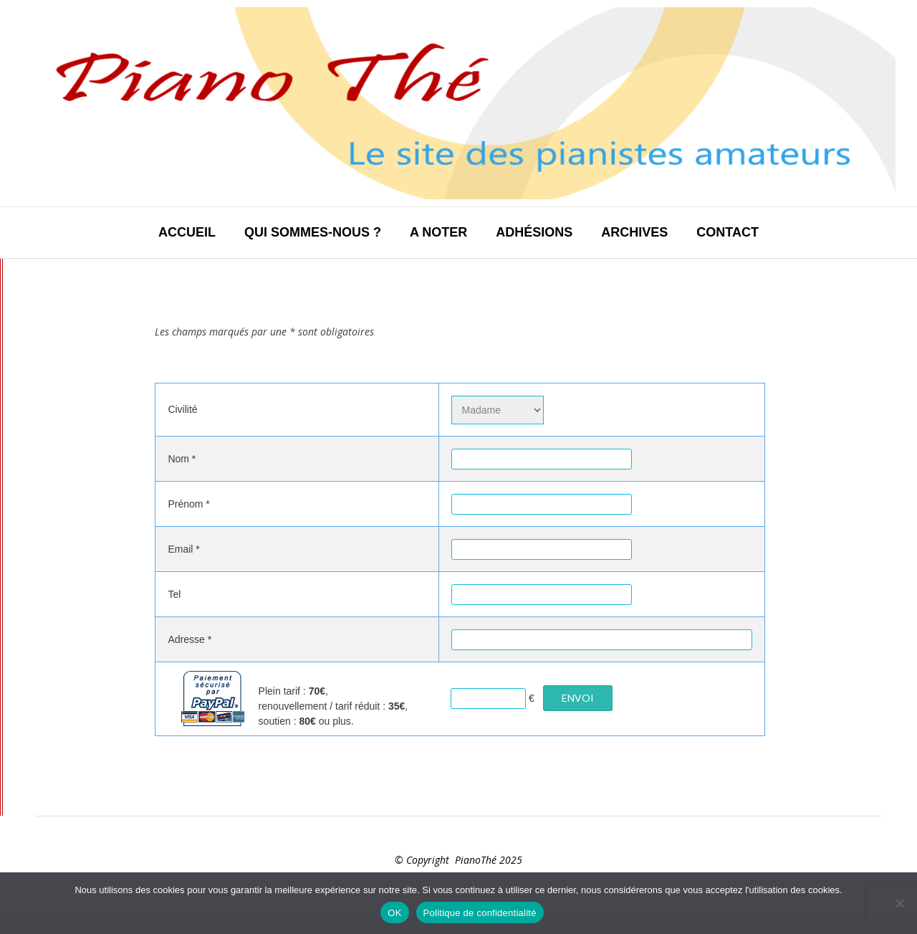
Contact (727, 232)
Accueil (187, 232)
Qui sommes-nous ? (312, 232)
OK (394, 912)
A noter (438, 232)
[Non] (899, 903)
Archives (634, 232)
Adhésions (534, 232)
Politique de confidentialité (480, 912)
